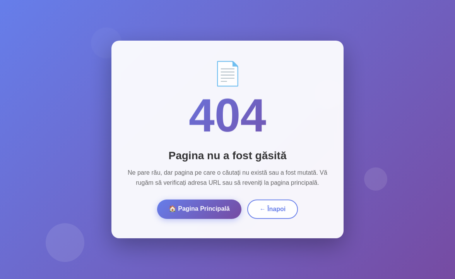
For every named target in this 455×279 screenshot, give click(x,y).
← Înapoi (273, 208)
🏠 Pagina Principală (199, 207)
